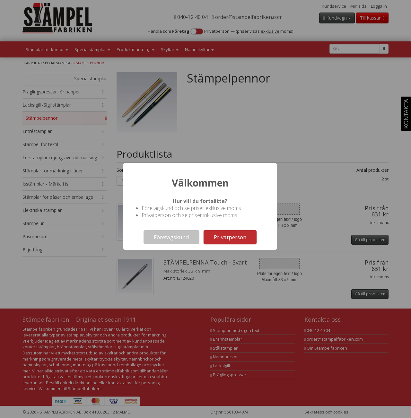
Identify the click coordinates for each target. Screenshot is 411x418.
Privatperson (230, 237)
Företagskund (171, 237)
